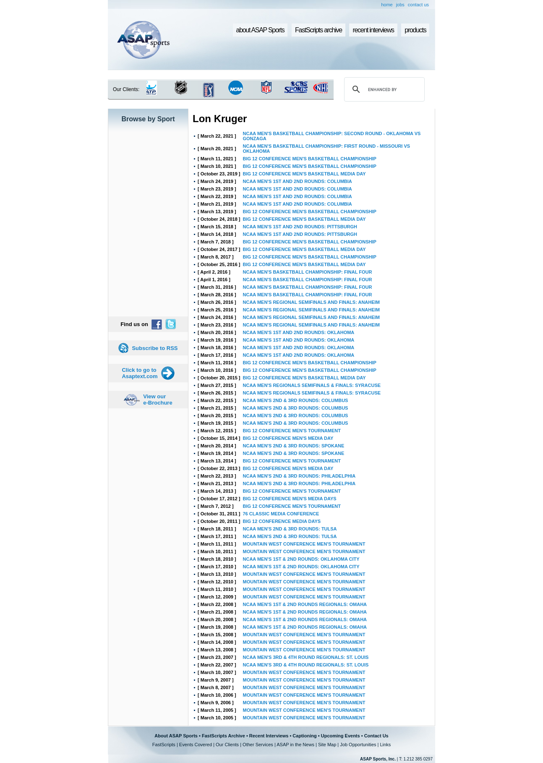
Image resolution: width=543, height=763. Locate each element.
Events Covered (195, 744)
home (387, 4)
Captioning (304, 735)
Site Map (327, 744)
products (415, 30)
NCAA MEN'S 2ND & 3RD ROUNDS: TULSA (290, 528)
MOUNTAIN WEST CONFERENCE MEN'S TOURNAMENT (304, 543)
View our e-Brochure (157, 399)
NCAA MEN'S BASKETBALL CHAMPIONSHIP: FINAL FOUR (307, 271)
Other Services (258, 744)
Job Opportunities (358, 744)
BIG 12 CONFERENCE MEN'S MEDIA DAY (288, 438)
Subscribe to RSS (155, 348)
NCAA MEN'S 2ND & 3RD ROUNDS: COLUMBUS (295, 400)
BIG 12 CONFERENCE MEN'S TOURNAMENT (292, 430)
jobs (400, 4)
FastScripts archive (318, 30)
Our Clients (227, 744)
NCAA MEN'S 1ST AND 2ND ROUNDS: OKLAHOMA (299, 332)
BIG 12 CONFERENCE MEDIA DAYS (282, 521)
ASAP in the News (295, 744)
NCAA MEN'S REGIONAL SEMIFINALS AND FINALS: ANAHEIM (311, 302)
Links (385, 744)
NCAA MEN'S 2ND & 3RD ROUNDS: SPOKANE (294, 445)
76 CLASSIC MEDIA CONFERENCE (281, 513)
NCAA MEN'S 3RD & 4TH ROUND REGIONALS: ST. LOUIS (306, 657)
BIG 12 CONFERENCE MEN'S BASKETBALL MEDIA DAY (304, 173)
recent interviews (373, 30)
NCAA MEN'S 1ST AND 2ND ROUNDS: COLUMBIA (297, 181)
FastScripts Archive (223, 735)
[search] (383, 89)
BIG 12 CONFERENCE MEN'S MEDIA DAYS (290, 498)
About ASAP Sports (176, 735)
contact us (418, 4)
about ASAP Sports (260, 30)
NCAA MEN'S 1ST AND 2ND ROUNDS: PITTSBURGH (300, 226)
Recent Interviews (269, 735)
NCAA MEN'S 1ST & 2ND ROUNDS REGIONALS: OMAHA (305, 604)
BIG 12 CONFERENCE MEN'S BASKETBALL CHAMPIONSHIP (309, 158)
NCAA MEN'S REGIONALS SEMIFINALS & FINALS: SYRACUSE (312, 385)
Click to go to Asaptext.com (139, 373)
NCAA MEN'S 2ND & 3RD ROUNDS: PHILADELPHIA (299, 475)
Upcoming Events (340, 735)
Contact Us (376, 735)
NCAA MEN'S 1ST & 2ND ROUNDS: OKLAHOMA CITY (301, 559)
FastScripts (163, 744)
